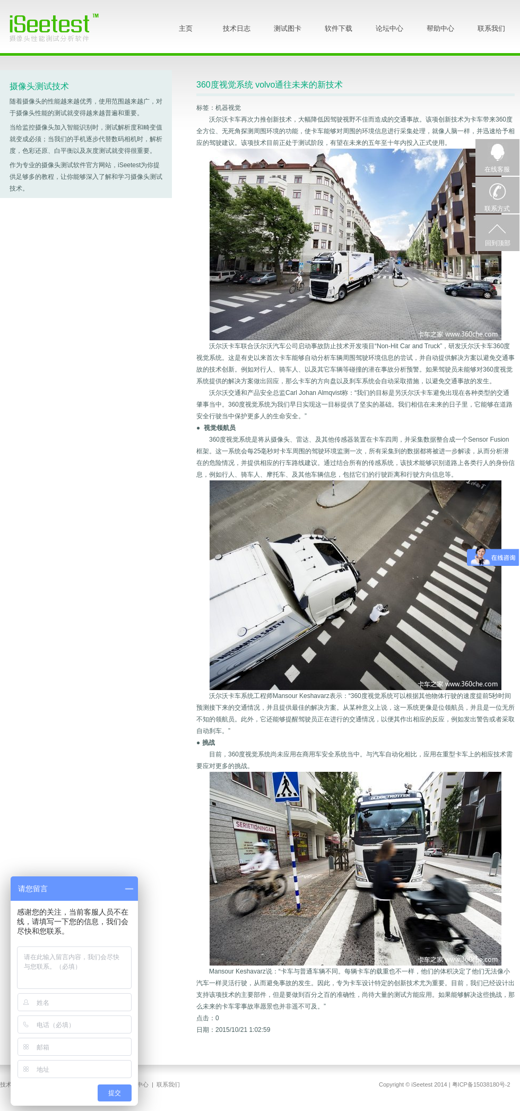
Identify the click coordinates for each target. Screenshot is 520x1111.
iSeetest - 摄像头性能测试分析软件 (62, 27)
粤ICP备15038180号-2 (481, 1084)
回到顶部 (497, 243)
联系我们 (491, 28)
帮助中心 (440, 28)
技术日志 (236, 28)
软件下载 (338, 28)
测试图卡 (287, 28)
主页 (186, 28)
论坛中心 (389, 28)
